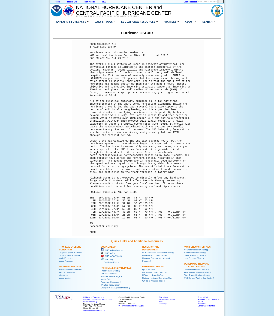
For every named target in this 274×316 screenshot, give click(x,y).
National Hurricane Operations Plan (157, 278)
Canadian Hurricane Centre (195, 269)
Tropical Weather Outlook (70, 255)
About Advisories (66, 261)
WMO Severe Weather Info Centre (198, 278)
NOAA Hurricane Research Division (157, 252)
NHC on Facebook (111, 250)
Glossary (163, 304)
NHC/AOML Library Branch (153, 272)
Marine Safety (107, 279)
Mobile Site (72, 2)
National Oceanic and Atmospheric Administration (107, 16)
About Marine (65, 278)
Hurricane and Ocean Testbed (154, 255)
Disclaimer (163, 297)
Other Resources (153, 266)
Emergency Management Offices (114, 288)
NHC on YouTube (110, 256)
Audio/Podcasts (66, 258)
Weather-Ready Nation (110, 285)
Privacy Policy (203, 297)
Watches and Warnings (110, 276)
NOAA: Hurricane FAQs (152, 275)
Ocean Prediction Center (194, 255)
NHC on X (107, 253)
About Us (202, 304)
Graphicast (64, 275)
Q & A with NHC (149, 269)
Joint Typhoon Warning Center (196, 272)
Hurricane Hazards (109, 274)
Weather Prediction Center (195, 250)
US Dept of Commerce (92, 297)
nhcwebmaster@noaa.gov (94, 310)
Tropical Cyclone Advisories (71, 252)
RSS (104, 2)
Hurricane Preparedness (116, 268)
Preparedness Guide (109, 271)
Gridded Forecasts (67, 272)
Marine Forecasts (70, 266)
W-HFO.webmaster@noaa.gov (131, 306)
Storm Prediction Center (194, 252)
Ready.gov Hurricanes (110, 282)
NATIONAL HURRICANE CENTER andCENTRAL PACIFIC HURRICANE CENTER (123, 10)
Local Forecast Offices (193, 258)
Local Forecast (190, 2)
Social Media (108, 247)
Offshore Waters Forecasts (70, 269)
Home (57, 2)
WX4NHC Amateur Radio (153, 281)
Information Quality (167, 299)
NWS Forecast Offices (197, 247)
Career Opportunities (206, 306)
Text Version (89, 2)
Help (161, 301)
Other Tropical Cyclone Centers (197, 275)
